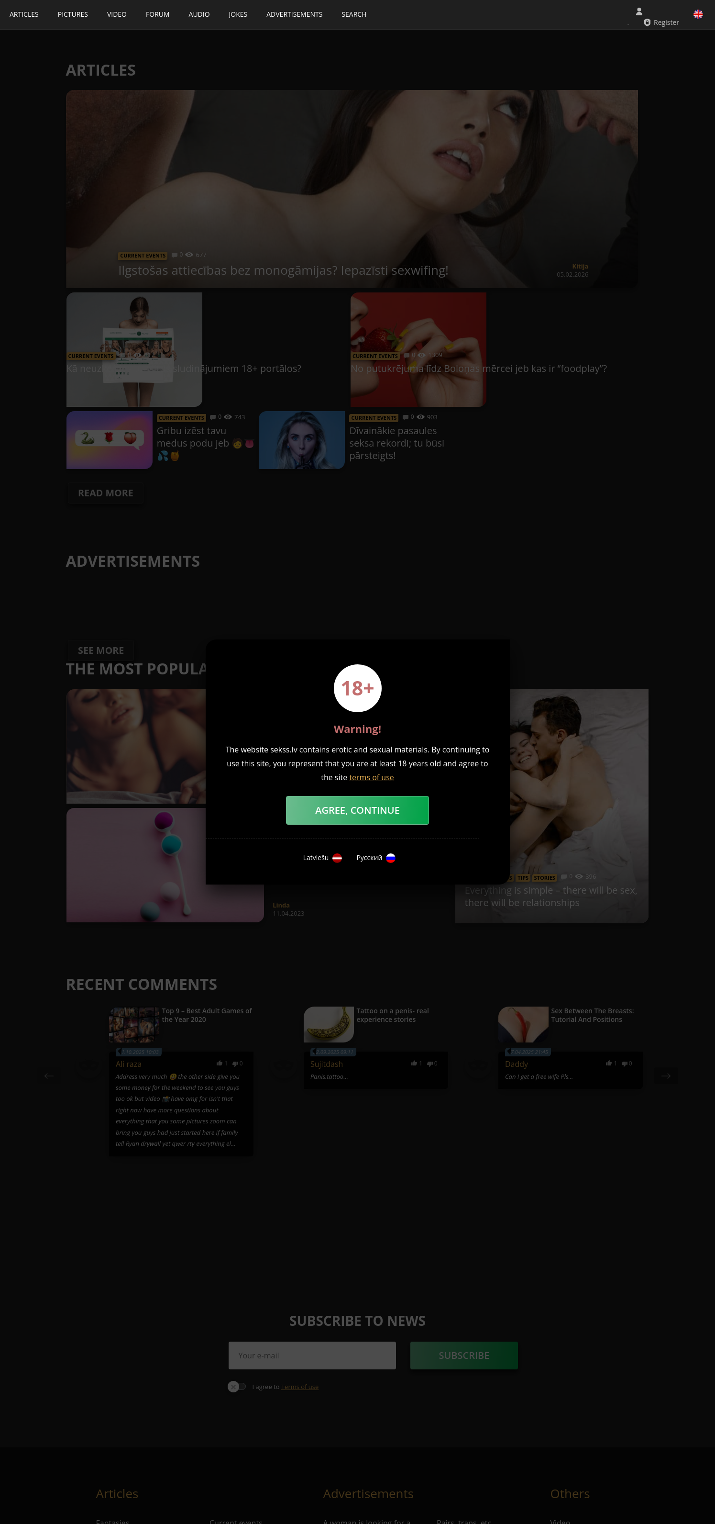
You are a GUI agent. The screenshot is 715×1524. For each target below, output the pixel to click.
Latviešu (322, 858)
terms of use (371, 777)
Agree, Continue (357, 810)
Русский (376, 858)
